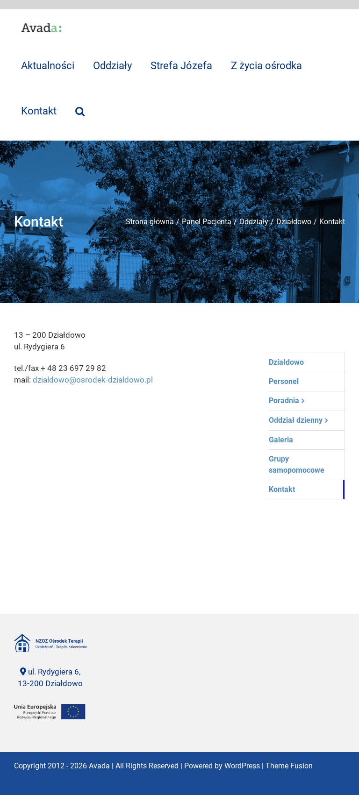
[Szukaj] (80, 110)
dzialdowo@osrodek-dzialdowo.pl (93, 379)
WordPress (242, 765)
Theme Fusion (289, 765)
